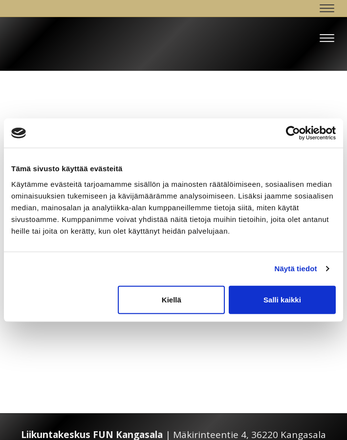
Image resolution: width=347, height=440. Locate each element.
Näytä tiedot (296, 268)
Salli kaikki (282, 299)
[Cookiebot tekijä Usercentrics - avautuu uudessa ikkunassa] (293, 133)
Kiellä (171, 299)
